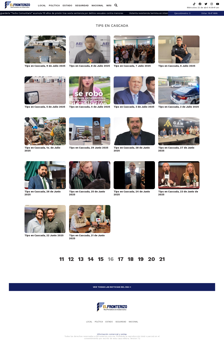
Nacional (97, 5)
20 (151, 259)
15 (101, 259)
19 (141, 259)
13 (81, 259)
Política (54, 5)
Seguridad (82, 5)
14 (91, 259)
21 (162, 259)
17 (121, 259)
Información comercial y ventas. (112, 334)
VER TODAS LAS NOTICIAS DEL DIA (112, 287)
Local (42, 5)
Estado (67, 5)
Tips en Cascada (112, 25)
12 (71, 259)
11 (61, 259)
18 (131, 259)
